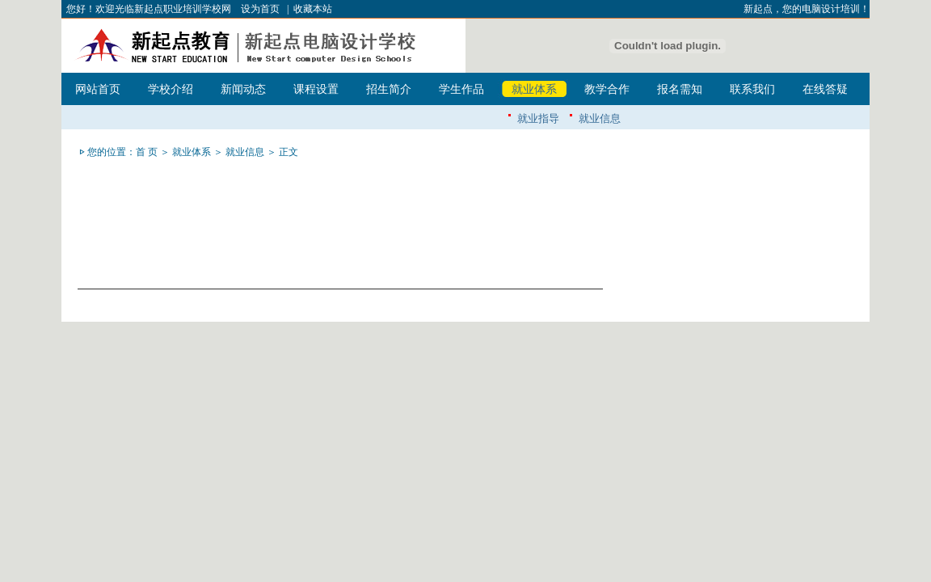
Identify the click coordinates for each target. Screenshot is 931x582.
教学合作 (607, 89)
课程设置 (316, 89)
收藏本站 (312, 9)
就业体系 (534, 89)
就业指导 (538, 118)
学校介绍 (170, 89)
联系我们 (752, 89)
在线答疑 (825, 89)
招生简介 (388, 89)
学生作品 (461, 89)
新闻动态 (243, 89)
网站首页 (97, 89)
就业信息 (600, 118)
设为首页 (260, 9)
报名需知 (679, 89)
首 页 (147, 152)
